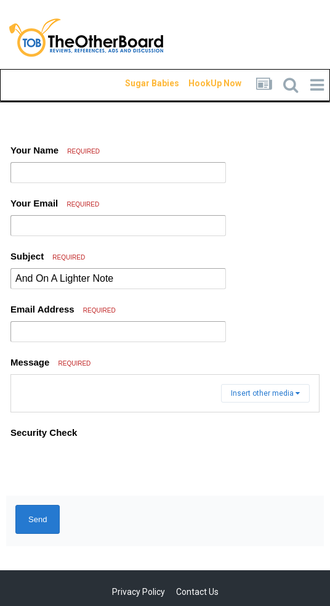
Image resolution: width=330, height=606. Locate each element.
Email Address (63, 309)
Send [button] (37, 519)
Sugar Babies (137, 83)
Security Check (43, 432)
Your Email (54, 203)
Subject (47, 256)
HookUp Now (200, 83)
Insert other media (265, 393)
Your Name (55, 150)
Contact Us (197, 592)
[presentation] (104, 467)
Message (50, 362)
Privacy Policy (138, 592)
